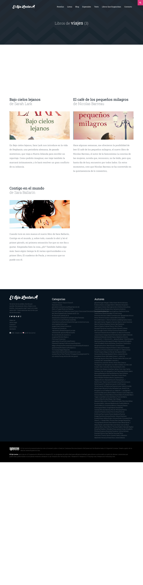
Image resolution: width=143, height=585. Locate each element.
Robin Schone (113, 418)
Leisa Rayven (113, 386)
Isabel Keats (113, 356)
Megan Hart (112, 399)
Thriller (67, 354)
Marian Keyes (113, 395)
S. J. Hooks (102, 420)
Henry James (118, 354)
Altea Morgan (105, 309)
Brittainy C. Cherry (105, 320)
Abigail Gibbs (108, 303)
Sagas (61, 350)
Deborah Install (106, 337)
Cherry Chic (113, 326)
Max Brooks (104, 399)
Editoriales (13, 327)
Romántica (64, 348)
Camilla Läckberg (117, 320)
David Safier (122, 335)
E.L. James (114, 339)
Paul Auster (105, 414)
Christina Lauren (105, 328)
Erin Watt (106, 345)
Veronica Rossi (106, 437)
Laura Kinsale (112, 382)
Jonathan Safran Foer (115, 369)
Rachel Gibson (115, 416)
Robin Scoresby (123, 418)
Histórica (58, 322)
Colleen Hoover (117, 328)
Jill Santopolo (106, 365)
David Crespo (103, 335)
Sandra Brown (104, 422)
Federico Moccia (117, 348)
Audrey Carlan (109, 318)
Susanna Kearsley (106, 431)
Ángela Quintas (106, 311)
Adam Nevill (117, 303)
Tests (96, 6)
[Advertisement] (71, 71)
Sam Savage (119, 420)
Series (67, 352)
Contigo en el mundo (26, 188)
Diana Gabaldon (117, 337)
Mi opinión (62, 332)
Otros (61, 341)
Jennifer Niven (108, 362)
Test (63, 354)
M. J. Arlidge (123, 390)
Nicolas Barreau (91, 103)
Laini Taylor (103, 382)
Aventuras (64, 307)
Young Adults (63, 356)
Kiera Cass (113, 377)
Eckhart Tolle (122, 339)
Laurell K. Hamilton (105, 384)
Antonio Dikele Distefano (109, 315)
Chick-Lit (65, 309)
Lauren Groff (116, 384)
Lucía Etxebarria (105, 390)
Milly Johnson (105, 403)
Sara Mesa (121, 422)
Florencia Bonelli (107, 350)
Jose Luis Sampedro (106, 371)
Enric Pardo (123, 343)
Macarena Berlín (106, 392)
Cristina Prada (117, 330)
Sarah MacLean (111, 425)
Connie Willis (107, 330)
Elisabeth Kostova (104, 343)
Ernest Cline (114, 345)
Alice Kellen (119, 307)
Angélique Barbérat (118, 311)
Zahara (122, 437)
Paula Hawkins (114, 414)
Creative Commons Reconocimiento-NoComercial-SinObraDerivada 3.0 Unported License (88, 448)
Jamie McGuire (123, 358)
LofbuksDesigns (64, 330)
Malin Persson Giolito (120, 392)
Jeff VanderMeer (105, 360)
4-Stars (69, 303)
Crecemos (90, 311)
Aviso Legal (13, 322)
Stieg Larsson (116, 429)
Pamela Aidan (105, 412)
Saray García (121, 425)
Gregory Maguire (103, 352)
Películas (67, 341)
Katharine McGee (106, 373)
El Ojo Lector (31, 333)
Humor (64, 322)
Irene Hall (105, 356)
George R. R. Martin (120, 350)
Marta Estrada (107, 397)
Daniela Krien (105, 332)
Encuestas (61, 318)
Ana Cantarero (115, 309)
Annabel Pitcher (112, 313)
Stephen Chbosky (106, 429)
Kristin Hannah (105, 380)
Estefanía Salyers (105, 348)
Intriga (75, 322)
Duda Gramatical (68, 313)
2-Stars (58, 303)
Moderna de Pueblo (117, 403)
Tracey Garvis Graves (108, 435)
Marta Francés (117, 397)
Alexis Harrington (108, 307)
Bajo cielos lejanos (24, 99)
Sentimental (60, 352)
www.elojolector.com (38, 448)
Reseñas (60, 6)
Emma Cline (115, 343)
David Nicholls (113, 335)
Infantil (69, 322)
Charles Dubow (104, 326)
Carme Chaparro (106, 322)
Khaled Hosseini (104, 377)
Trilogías (73, 354)
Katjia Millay (103, 375)
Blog (77, 6)
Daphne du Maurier (117, 332)
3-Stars (64, 303)
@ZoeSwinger (99, 303)
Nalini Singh (107, 407)
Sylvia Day (104, 433)
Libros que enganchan (111, 6)
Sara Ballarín (24, 192)
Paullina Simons (104, 416)
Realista (60, 345)
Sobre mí (12, 320)
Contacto (128, 6)
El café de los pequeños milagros (100, 99)
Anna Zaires (102, 313)
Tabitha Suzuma (113, 433)
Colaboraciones (69, 311)
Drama (60, 313)
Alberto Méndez (115, 305)
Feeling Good (68, 320)
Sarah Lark (23, 103)
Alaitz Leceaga (105, 305)
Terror (59, 354)
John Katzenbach (115, 367)
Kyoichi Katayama (117, 380)
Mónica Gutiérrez (105, 405)
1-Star (54, 303)
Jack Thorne (113, 358)
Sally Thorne (110, 420)
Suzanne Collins (117, 431)
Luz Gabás (115, 390)
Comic (76, 311)
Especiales (86, 6)
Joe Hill (125, 365)
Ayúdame (12, 329)
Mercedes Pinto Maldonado (110, 401)
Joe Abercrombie (117, 365)
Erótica (67, 318)
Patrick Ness (115, 412)
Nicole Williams (116, 410)
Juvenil (80, 322)
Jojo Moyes (103, 369)
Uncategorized (82, 354)
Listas (69, 6)
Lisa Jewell (122, 388)
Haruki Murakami (116, 352)
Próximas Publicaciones (66, 343)
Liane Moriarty (103, 388)
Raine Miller (104, 418)
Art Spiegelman (123, 315)
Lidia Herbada (113, 388)
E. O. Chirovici (105, 339)
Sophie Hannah (123, 427)
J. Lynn (120, 356)
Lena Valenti (122, 386)
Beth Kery (118, 318)
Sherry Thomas (113, 427)
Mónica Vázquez (117, 405)
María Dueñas (104, 395)
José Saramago (119, 371)
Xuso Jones (115, 437)
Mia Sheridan (123, 401)
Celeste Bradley (104, 324)
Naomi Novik (115, 407)
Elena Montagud (106, 341)
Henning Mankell (107, 354)
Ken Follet (111, 375)
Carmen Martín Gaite (119, 322)
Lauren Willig (103, 386)
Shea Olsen (103, 427)
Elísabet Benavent (119, 341)
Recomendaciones (69, 345)
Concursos (82, 311)
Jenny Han (116, 362)
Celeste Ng (113, 324)
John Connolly (104, 367)
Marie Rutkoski (124, 395)
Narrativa (69, 332)
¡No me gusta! (73, 356)
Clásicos (60, 311)
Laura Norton (121, 382)
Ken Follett (119, 375)
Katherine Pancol (118, 373)
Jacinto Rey (104, 358)
